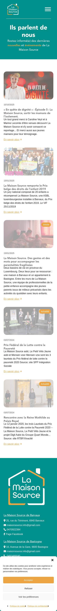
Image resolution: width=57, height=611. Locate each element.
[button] (52, 560)
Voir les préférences (28, 596)
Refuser (28, 588)
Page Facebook (13, 534)
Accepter (28, 580)
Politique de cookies (18, 606)
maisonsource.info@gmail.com (22, 525)
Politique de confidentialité (38, 606)
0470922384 (12, 529)
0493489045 (12, 556)
